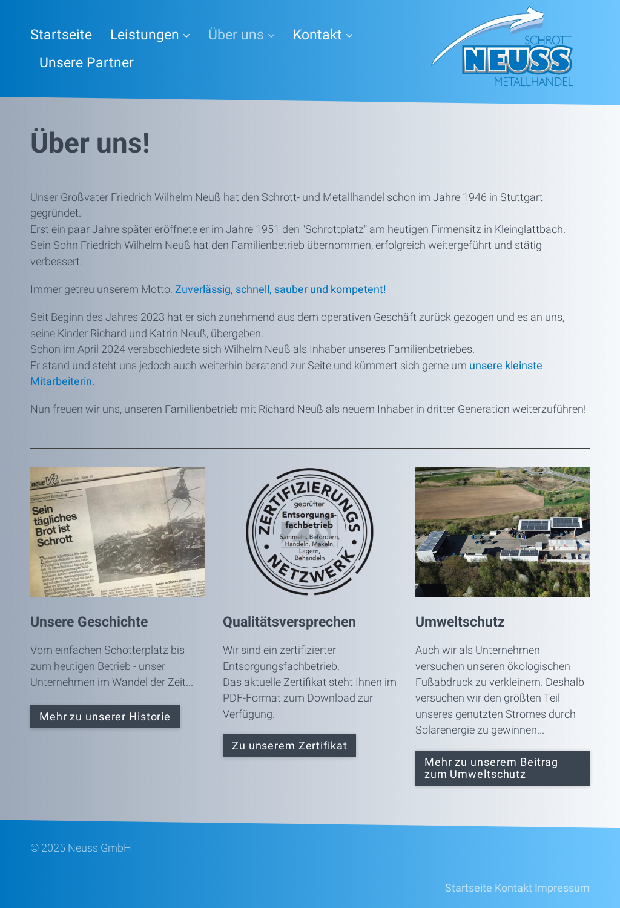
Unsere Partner (86, 62)
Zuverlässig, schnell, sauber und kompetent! (280, 289)
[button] (105, 716)
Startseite (61, 35)
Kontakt (323, 35)
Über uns (241, 35)
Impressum (562, 888)
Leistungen (150, 35)
